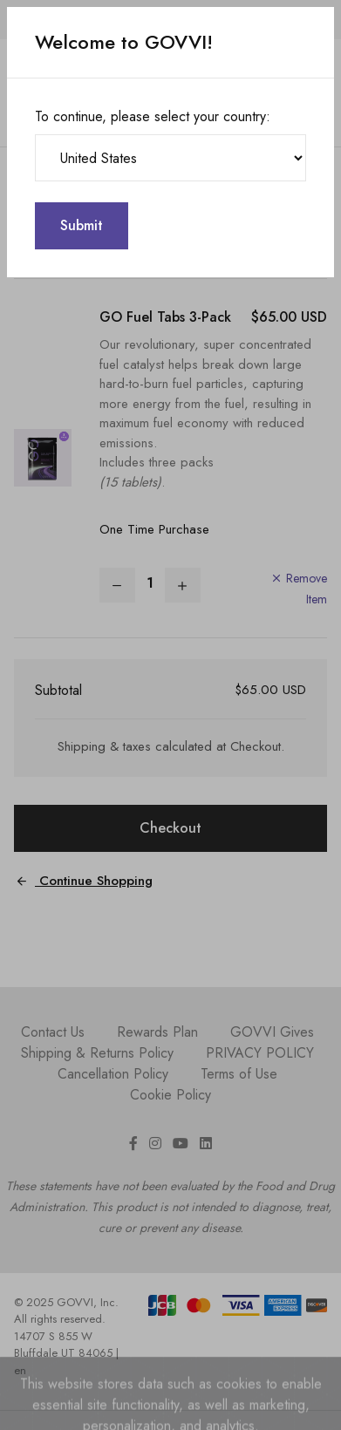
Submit (81, 225)
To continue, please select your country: (152, 116)
